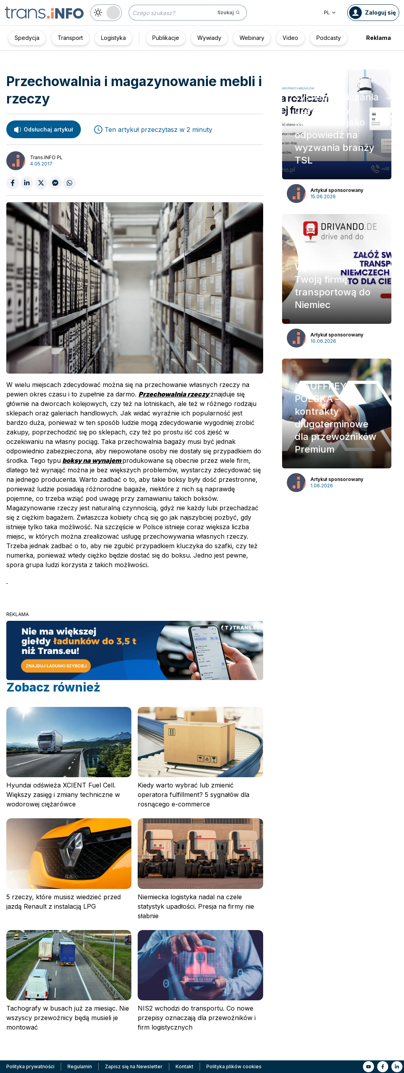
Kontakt (184, 1066)
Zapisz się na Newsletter (134, 1066)
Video (290, 37)
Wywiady (209, 37)
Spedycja (27, 37)
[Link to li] (396, 1066)
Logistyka (113, 37)
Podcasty (328, 37)
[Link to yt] (368, 1066)
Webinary (251, 37)
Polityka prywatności (30, 1066)
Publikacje (165, 37)
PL (330, 12)
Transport (70, 37)
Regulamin (79, 1066)
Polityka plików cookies (234, 1066)
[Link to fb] (382, 1066)
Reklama (378, 37)
